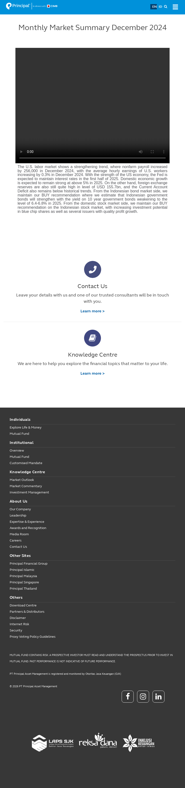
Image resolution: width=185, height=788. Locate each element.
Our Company (20, 509)
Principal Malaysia (23, 576)
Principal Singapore (24, 582)
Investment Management (29, 492)
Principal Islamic (22, 570)
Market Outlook (22, 480)
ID (160, 7)
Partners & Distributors (27, 612)
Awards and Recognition (28, 528)
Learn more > (92, 311)
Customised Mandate (26, 463)
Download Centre (23, 605)
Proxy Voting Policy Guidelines (32, 637)
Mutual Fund (19, 434)
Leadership (18, 515)
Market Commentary (26, 486)
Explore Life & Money (25, 427)
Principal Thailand (23, 588)
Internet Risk (19, 624)
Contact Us (18, 547)
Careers (15, 540)
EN (154, 7)
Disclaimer (18, 618)
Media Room (19, 534)
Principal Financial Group (28, 563)
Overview (17, 450)
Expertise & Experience (27, 522)
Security (16, 630)
